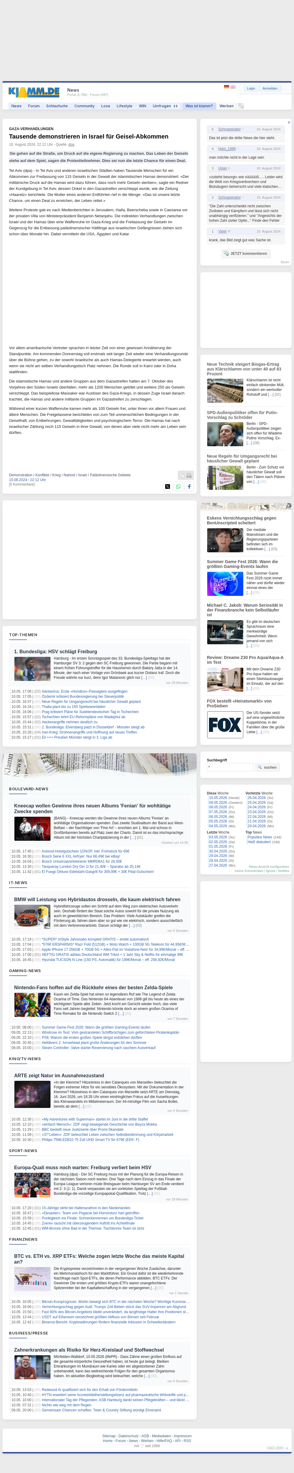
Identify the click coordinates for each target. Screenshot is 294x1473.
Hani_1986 (227, 149)
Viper (222, 231)
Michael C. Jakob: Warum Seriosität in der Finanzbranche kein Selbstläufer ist (245, 610)
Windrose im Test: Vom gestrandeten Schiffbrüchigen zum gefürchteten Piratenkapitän (110, 1032)
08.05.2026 (218, 807)
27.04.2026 (218, 865)
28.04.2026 (218, 860)
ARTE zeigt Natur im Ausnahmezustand (59, 1075)
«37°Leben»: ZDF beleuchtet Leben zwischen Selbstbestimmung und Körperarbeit (107, 1135)
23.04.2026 (257, 812)
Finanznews (23, 1239)
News (16, 106)
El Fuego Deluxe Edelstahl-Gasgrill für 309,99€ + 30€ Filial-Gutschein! (98, 872)
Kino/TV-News (25, 1058)
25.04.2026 (257, 803)
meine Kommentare (249, 871)
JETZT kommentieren (245, 253)
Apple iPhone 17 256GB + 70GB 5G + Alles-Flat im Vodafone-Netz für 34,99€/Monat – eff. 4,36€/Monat (124, 949)
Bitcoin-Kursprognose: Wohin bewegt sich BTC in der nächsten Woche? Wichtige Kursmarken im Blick (123, 1302)
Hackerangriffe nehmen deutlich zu (69, 722)
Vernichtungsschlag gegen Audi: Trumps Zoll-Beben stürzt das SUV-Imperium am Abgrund (114, 1307)
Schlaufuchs (57, 106)
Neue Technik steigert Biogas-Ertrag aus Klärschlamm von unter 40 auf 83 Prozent (244, 369)
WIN (142, 106)
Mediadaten (161, 1436)
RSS (187, 1441)
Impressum (183, 1436)
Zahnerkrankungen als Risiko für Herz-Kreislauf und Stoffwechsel (89, 1350)
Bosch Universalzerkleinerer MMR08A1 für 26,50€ (82, 861)
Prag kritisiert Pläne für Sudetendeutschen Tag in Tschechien (90, 712)
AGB (145, 1436)
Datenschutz (129, 1436)
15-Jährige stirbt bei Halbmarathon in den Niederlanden (86, 1208)
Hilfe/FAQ (164, 1441)
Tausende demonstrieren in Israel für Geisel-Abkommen (88, 136)
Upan (222, 168)
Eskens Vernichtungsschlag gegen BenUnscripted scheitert (241, 520)
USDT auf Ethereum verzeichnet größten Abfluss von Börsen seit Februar (100, 1317)
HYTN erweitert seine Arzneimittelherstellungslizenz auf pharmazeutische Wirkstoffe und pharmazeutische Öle (130, 1395)
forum (285, 262)
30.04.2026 (218, 851)
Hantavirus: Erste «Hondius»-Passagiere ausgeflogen (85, 691)
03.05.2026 (218, 837)
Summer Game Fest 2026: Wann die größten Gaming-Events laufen (96, 1027)
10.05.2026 (218, 798)
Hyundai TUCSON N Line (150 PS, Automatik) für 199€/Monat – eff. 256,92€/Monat (108, 960)
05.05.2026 (218, 821)
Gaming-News (25, 970)
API (177, 1441)
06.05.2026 (218, 817)
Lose (105, 106)
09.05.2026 (218, 803)
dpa (71, 144)
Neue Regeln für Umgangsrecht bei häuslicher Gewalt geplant (91, 702)
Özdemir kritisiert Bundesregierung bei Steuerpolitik (83, 696)
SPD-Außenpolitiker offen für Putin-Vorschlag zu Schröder (242, 415)
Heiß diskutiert (259, 842)
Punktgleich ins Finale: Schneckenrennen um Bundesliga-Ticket (92, 1218)
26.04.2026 (257, 798)
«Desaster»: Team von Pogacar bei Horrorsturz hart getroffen (90, 1213)
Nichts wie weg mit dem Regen (66, 1405)
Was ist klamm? (199, 106)
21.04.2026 (257, 821)
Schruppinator (229, 129)
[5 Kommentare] (22, 484)
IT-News (18, 882)
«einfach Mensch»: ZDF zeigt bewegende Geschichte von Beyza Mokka (99, 1124)
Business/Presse (28, 1333)
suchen (267, 767)
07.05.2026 (218, 812)
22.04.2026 (257, 817)
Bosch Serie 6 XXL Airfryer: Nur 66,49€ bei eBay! (81, 856)
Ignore (270, 871)
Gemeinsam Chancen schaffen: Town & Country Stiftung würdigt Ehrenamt (101, 1410)
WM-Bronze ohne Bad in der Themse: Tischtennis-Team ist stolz (93, 1228)
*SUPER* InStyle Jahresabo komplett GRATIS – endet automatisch (95, 939)
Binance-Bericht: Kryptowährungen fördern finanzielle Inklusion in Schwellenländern (108, 1322)
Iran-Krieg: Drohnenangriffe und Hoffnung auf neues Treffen (89, 732)
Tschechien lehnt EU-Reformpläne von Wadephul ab (83, 717)
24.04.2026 (257, 807)
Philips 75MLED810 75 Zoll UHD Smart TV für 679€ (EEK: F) (90, 1140)
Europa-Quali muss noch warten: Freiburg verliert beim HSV (82, 1167)
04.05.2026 (218, 826)
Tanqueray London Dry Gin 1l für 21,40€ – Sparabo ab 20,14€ (91, 867)
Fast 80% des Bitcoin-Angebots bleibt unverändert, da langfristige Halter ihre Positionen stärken (118, 1312)
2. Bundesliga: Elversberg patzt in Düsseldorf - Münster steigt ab (93, 727)
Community (84, 106)
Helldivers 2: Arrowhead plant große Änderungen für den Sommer (94, 1043)
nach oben (275, 1447)
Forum (34, 106)
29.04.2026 (218, 856)
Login (251, 88)
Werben (227, 106)
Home (108, 1441)
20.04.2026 (257, 826)
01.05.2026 (218, 846)
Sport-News (23, 1150)
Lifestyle (124, 106)
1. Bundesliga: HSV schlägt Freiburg (55, 651)
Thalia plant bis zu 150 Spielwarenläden (73, 707)
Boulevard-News (28, 788)
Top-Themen (23, 634)
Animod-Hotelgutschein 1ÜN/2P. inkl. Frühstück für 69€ (86, 851)
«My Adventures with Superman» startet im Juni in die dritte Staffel (95, 1119)
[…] (144, 678)
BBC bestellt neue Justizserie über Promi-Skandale (82, 1129)
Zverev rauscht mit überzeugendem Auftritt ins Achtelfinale (88, 1223)
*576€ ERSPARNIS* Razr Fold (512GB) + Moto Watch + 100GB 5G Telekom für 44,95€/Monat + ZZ (121, 944)
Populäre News (260, 837)
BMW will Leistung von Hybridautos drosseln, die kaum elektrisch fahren (97, 899)
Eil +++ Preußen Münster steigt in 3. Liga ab (77, 737)
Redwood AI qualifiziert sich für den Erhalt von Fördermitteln (90, 1390)
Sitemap (109, 1436)
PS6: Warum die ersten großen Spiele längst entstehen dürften (92, 1037)
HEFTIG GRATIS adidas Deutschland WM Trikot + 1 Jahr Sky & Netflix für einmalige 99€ (112, 955)
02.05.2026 (218, 842)
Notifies (283, 871)
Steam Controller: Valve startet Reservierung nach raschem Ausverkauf (99, 1048)
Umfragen (166, 106)
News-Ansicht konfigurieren (269, 866)
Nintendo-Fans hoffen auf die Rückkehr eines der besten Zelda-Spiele (93, 987)
